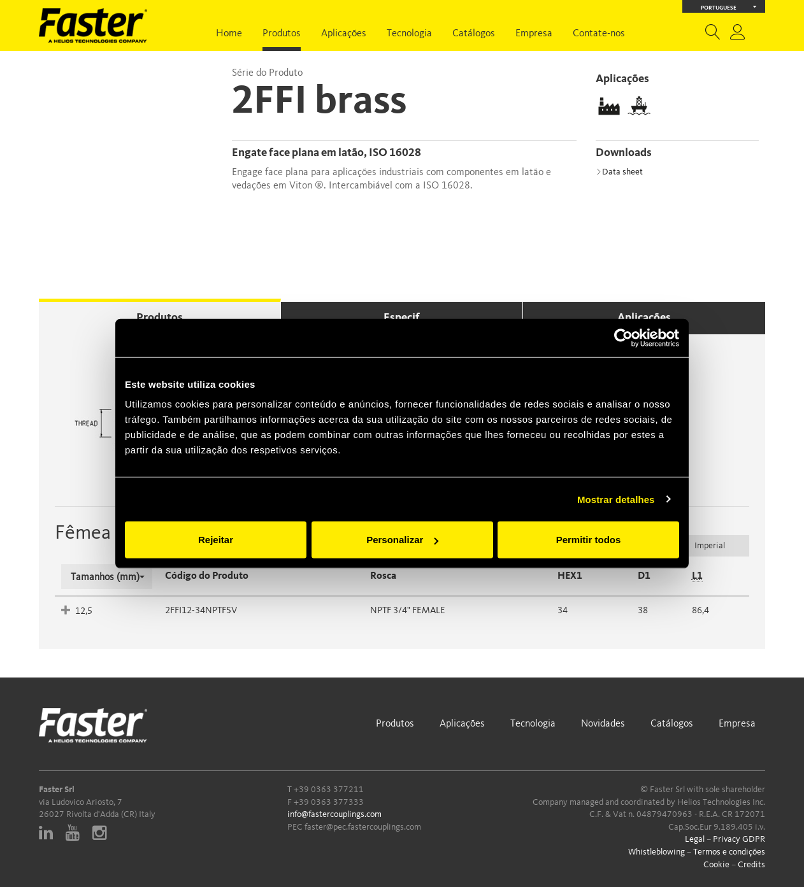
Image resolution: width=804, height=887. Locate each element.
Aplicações (343, 34)
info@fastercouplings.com (334, 814)
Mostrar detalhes (616, 498)
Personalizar (402, 539)
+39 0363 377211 (329, 789)
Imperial (709, 545)
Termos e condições (729, 852)
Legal (695, 839)
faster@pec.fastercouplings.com (363, 827)
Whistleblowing (656, 852)
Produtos (281, 34)
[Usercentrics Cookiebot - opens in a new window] (623, 337)
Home (229, 34)
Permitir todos (588, 539)
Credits (751, 864)
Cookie (716, 864)
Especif (402, 317)
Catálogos (473, 34)
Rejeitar (215, 539)
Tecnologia (409, 34)
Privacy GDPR (739, 839)
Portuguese (729, 7)
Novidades (603, 724)
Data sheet (619, 171)
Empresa (533, 34)
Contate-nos (599, 34)
